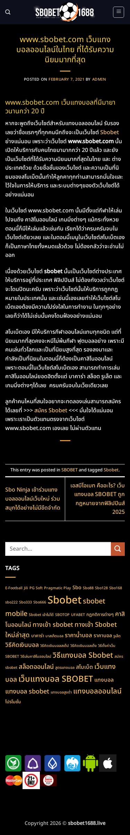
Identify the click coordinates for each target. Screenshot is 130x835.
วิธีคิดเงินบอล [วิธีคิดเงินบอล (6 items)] (22, 645)
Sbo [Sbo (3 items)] (76, 587)
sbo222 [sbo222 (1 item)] (11, 602)
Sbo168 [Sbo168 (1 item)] (115, 588)
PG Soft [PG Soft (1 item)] (36, 588)
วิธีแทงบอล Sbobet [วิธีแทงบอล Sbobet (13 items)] (83, 655)
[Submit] (118, 549)
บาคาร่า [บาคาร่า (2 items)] (37, 635)
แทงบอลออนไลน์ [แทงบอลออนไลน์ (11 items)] (97, 691)
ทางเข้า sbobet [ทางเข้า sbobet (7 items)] (53, 625)
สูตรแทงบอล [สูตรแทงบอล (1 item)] (65, 668)
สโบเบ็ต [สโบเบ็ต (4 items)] (84, 667)
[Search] (7, 12)
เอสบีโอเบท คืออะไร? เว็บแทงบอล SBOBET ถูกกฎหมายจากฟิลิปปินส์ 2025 (97, 499)
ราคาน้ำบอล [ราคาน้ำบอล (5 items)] (78, 635)
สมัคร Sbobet (50, 410)
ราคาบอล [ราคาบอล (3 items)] (103, 635)
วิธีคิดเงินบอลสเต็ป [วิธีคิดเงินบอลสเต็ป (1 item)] (54, 646)
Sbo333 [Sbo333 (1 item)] (25, 602)
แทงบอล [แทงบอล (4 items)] (104, 680)
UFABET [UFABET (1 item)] (78, 615)
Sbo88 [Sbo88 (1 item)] (88, 588)
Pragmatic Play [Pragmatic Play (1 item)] (57, 588)
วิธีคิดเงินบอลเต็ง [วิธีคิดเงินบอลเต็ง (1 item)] (83, 646)
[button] (118, 12)
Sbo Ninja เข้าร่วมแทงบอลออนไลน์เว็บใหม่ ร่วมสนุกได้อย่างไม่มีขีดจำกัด (32, 499)
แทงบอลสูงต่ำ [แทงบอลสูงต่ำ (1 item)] (61, 692)
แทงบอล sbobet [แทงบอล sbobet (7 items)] (27, 691)
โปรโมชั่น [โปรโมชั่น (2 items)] (13, 701)
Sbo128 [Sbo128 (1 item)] (101, 588)
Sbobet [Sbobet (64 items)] (64, 600)
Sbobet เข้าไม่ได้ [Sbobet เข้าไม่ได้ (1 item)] (41, 615)
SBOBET (69, 470)
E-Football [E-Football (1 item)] (14, 588)
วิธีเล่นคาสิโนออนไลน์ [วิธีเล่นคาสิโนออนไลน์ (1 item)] (35, 656)
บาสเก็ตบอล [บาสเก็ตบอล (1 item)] (54, 636)
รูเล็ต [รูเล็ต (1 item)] (117, 636)
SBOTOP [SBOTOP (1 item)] (62, 615)
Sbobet (109, 132)
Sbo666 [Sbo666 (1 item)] (39, 602)
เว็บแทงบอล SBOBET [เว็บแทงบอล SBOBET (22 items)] (55, 679)
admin (99, 79)
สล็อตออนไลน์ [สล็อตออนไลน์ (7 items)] (36, 667)
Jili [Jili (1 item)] (26, 588)
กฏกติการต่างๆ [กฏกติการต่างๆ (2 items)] (100, 614)
